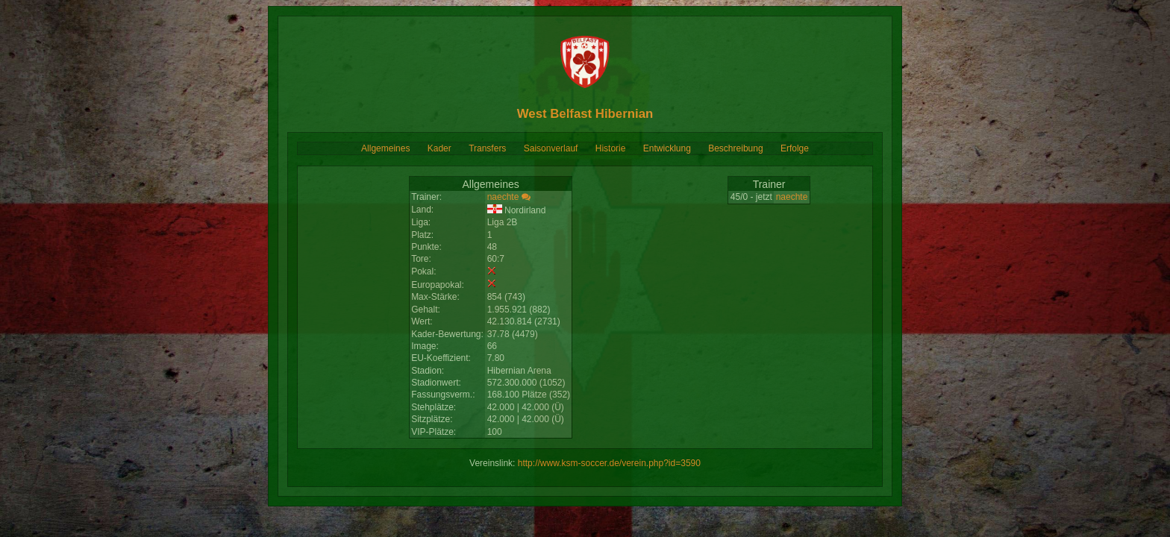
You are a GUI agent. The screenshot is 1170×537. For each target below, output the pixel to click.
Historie (610, 148)
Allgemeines (385, 148)
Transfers (487, 148)
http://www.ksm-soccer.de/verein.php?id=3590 (609, 463)
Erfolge (794, 148)
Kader (439, 148)
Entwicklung (667, 148)
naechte (503, 197)
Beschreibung (735, 148)
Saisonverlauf (551, 148)
